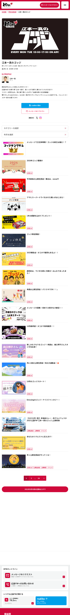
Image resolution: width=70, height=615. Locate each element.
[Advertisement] (35, 558)
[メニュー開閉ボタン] (65, 5)
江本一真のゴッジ (24, 12)
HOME (4, 12)
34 (39, 478)
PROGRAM (12, 12)
